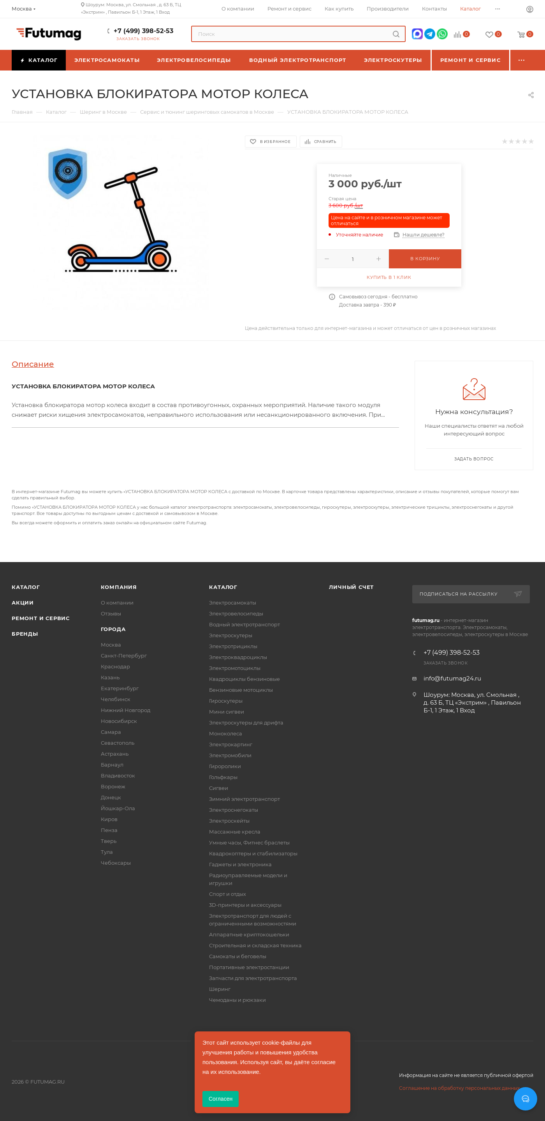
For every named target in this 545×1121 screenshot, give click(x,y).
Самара (111, 732)
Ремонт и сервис (41, 618)
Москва (111, 645)
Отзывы (111, 613)
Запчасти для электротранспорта (253, 978)
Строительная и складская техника (255, 945)
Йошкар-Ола (118, 808)
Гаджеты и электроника (240, 864)
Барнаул (112, 764)
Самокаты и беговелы (237, 956)
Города (113, 629)
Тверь (108, 841)
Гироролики (225, 766)
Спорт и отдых (227, 894)
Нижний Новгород (125, 710)
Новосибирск (119, 721)
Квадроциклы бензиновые (244, 679)
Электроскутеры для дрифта (246, 722)
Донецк (111, 797)
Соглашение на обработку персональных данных (459, 1088)
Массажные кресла (234, 831)
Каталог (26, 587)
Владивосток (118, 775)
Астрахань (114, 754)
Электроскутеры (230, 635)
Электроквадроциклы (238, 657)
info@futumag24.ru (452, 678)
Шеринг (219, 989)
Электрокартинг (230, 744)
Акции (23, 602)
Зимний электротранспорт (244, 799)
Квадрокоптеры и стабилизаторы (253, 853)
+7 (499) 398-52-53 (143, 31)
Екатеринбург (120, 688)
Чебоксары (116, 863)
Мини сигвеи (226, 712)
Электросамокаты (232, 602)
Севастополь (117, 743)
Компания (119, 587)
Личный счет (351, 587)
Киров (109, 819)
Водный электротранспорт (244, 624)
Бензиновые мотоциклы (241, 690)
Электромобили (230, 755)
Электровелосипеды (236, 613)
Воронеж (113, 786)
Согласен (220, 1099)
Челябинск (115, 699)
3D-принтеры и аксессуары (245, 905)
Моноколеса (225, 733)
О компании (117, 602)
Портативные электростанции (249, 967)
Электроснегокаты (233, 810)
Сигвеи (218, 788)
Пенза (109, 830)
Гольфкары (223, 777)
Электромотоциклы (234, 668)
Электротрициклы (233, 646)
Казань (110, 677)
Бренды (25, 634)
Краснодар (115, 666)
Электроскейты (229, 821)
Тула (107, 852)
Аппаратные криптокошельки (249, 934)
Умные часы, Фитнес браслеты (249, 842)
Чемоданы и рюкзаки (237, 1000)
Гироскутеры (226, 701)
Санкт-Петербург (124, 655)
